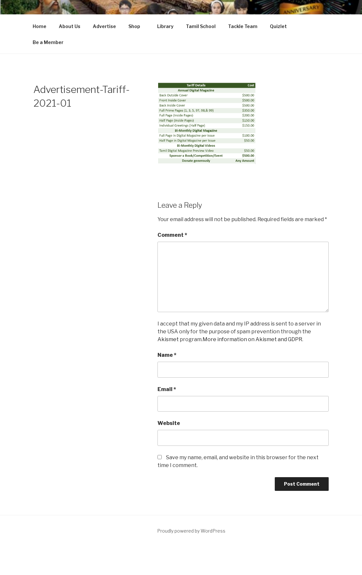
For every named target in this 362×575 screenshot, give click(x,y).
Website (168, 423)
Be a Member (48, 42)
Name (166, 355)
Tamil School (201, 26)
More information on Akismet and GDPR (252, 339)
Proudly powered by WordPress (191, 531)
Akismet (168, 339)
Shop (137, 26)
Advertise (104, 26)
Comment (172, 235)
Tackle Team (242, 26)
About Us (69, 26)
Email (166, 389)
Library (165, 26)
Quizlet (278, 26)
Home (39, 26)
